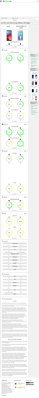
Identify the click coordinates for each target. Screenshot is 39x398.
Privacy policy (4, 395)
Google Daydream (34, 112)
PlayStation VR (33, 111)
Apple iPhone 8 (33, 61)
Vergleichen (15, 20)
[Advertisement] (19, 9)
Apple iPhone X (33, 58)
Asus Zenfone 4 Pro (34, 59)
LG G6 (8, 26)
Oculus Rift (33, 114)
